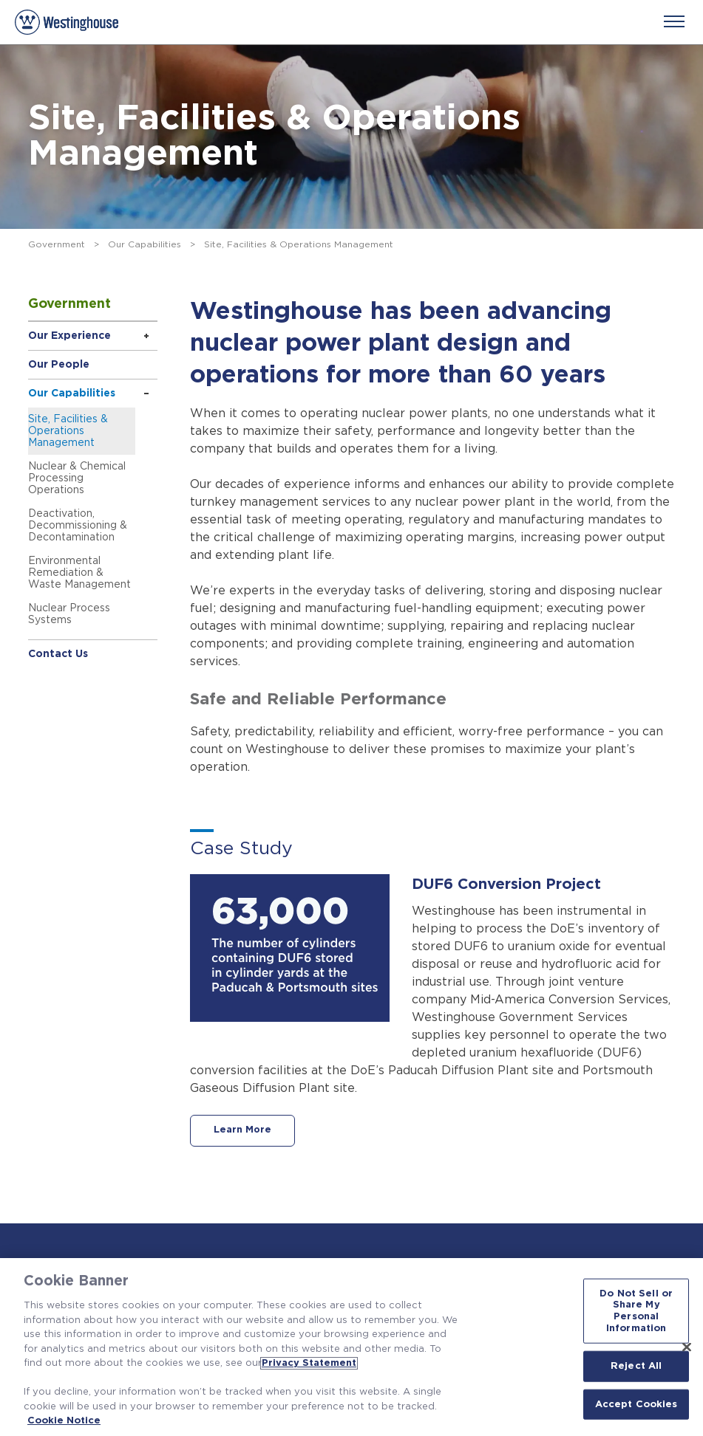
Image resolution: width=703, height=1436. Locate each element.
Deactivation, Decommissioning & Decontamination (77, 526)
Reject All (636, 1366)
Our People (58, 365)
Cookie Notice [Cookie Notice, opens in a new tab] (64, 1421)
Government (56, 244)
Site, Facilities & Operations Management (68, 431)
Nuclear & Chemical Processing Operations (77, 478)
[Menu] (674, 21)
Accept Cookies (636, 1404)
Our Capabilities (144, 244)
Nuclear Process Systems (69, 614)
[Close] (686, 1346)
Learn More (243, 1131)
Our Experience (69, 336)
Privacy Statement (309, 1363)
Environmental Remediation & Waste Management (79, 573)
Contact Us (58, 654)
